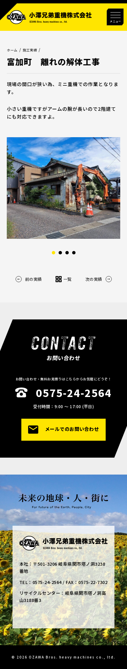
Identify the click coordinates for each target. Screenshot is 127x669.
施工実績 (30, 50)
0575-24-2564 (74, 392)
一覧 (64, 279)
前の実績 (29, 279)
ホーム (12, 50)
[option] (63, 188)
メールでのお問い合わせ (63, 429)
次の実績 (98, 279)
